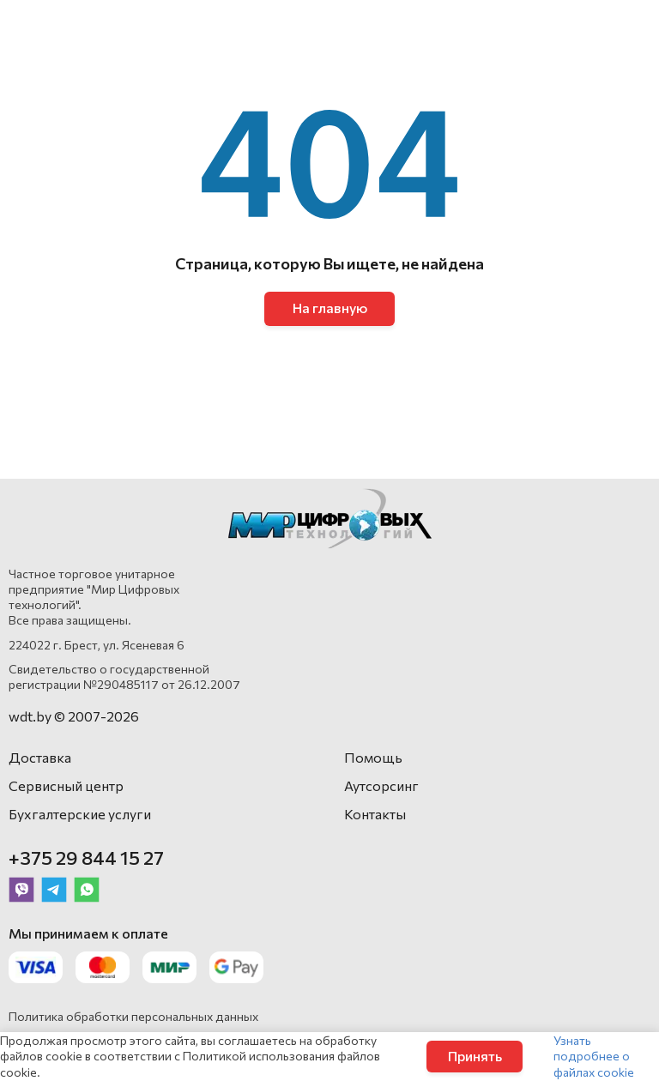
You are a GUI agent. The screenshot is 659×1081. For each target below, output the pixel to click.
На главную (330, 307)
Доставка (40, 757)
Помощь (373, 757)
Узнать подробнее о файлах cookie (593, 1055)
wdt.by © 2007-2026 (74, 716)
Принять (475, 1056)
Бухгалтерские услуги (80, 814)
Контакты (375, 814)
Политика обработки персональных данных (133, 1016)
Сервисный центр (66, 785)
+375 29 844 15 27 (86, 857)
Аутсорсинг (381, 785)
